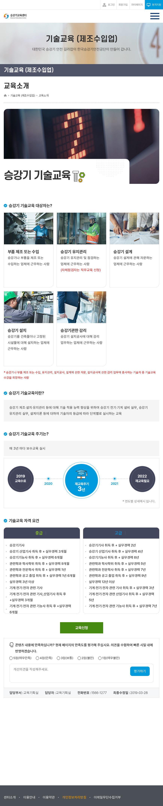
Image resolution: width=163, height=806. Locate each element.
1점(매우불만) (111, 658)
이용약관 (49, 797)
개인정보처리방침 (74, 797)
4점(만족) (46, 658)
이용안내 (29, 797)
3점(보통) (67, 658)
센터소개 (10, 797)
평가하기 (140, 671)
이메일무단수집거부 (107, 797)
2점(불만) (88, 658)
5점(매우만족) (22, 658)
